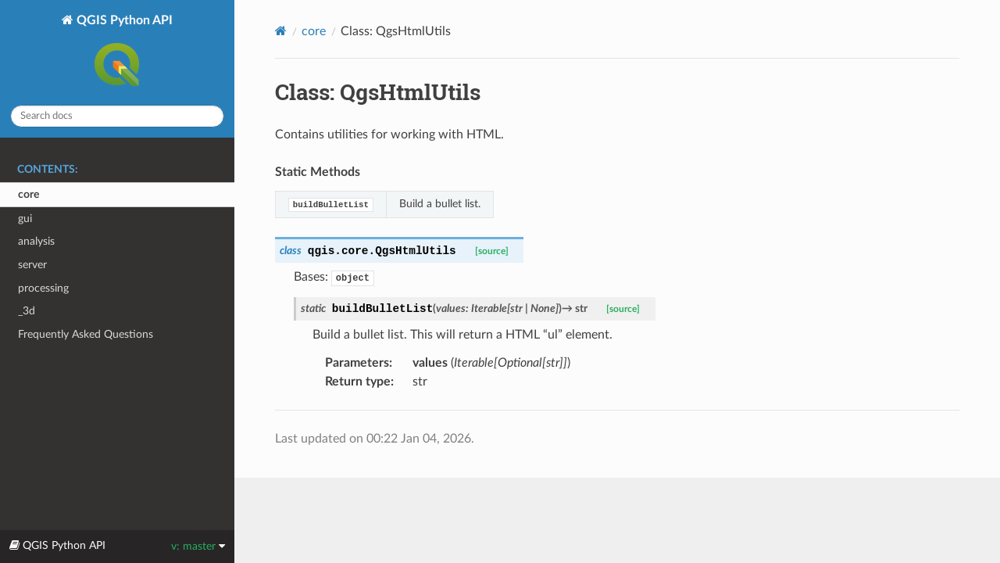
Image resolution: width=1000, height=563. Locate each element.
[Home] (281, 31)
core (28, 194)
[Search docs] (117, 116)
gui (25, 218)
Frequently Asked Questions (85, 334)
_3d (26, 311)
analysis (36, 241)
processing (43, 288)
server (32, 265)
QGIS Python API (123, 53)
